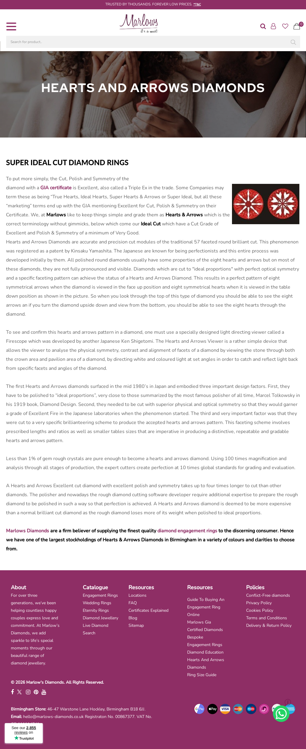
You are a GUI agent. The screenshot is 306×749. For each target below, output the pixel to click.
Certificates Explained (148, 610)
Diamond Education (205, 652)
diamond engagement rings (187, 531)
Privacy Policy (259, 603)
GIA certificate (56, 187)
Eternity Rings (96, 610)
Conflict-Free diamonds (268, 595)
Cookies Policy (259, 610)
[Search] (292, 43)
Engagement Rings (100, 595)
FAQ (132, 603)
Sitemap (136, 625)
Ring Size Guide (201, 675)
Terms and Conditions (266, 618)
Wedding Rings (97, 603)
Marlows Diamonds (27, 531)
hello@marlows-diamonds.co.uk (53, 717)
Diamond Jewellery (100, 618)
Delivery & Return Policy (269, 625)
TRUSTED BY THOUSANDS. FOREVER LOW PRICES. (148, 4)
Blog (132, 618)
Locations (137, 595)
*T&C (197, 4)
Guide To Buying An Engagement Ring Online (205, 607)
